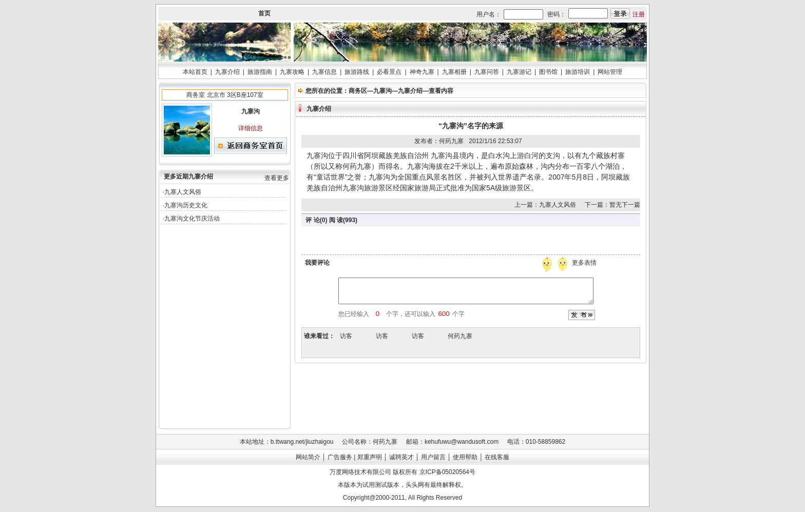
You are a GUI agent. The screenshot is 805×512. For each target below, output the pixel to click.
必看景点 (389, 71)
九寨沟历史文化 (185, 205)
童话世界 (330, 177)
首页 (264, 13)
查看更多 (276, 178)
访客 (346, 336)
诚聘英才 (401, 457)
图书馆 (548, 71)
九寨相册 (454, 71)
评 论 (312, 220)
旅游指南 (259, 71)
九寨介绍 (227, 71)
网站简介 (308, 457)
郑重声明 (369, 457)
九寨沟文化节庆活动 (192, 218)
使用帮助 (465, 457)
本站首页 (195, 71)
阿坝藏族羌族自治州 (396, 155)
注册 (638, 14)
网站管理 (610, 71)
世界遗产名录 (519, 177)
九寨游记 (519, 71)
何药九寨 (460, 336)
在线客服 (497, 457)
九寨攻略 (292, 71)
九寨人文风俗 (182, 191)
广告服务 (340, 457)
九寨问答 (486, 71)
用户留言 (433, 457)
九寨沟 (382, 90)
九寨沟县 (445, 155)
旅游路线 (356, 71)
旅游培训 (577, 71)
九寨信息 (324, 71)
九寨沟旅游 (360, 188)
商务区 (358, 90)
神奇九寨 (422, 71)
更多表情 (585, 262)
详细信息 (250, 128)
